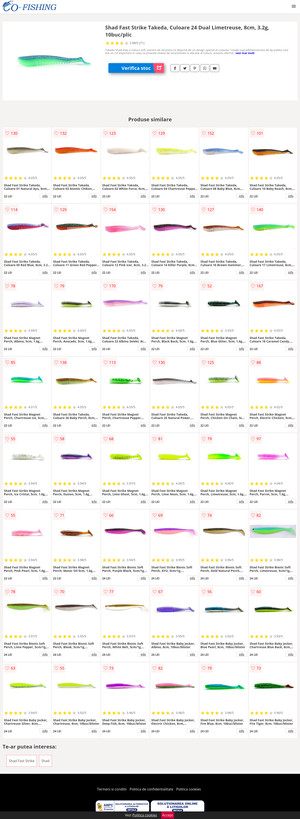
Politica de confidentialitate (151, 789)
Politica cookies (188, 789)
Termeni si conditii (112, 789)
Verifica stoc (143, 68)
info (45, 196)
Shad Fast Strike (22, 760)
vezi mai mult (245, 53)
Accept (167, 815)
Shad (45, 760)
